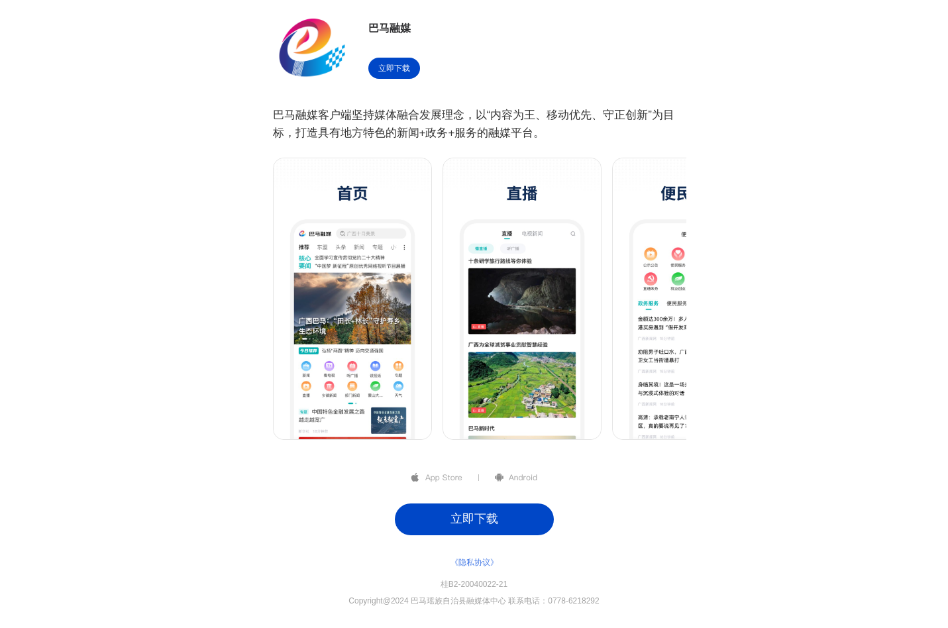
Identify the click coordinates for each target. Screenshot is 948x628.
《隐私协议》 (474, 562)
